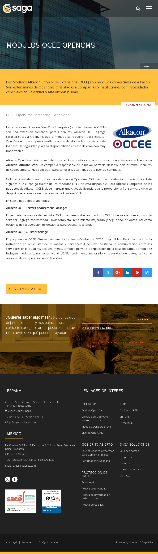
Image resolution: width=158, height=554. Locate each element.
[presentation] (108, 357)
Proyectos (148, 66)
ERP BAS (125, 416)
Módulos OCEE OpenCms (97, 426)
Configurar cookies (48, 542)
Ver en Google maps (18, 410)
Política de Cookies (93, 504)
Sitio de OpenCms (92, 432)
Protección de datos (95, 474)
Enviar (143, 319)
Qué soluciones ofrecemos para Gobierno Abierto (98, 452)
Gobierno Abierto (97, 444)
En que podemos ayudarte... (97, 327)
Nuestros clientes (130, 469)
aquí (48, 170)
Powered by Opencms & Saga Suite (134, 542)
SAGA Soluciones (134, 444)
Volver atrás (26, 289)
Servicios (125, 463)
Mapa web (27, 542)
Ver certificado (51, 501)
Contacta (125, 475)
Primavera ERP (128, 422)
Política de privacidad (94, 488)
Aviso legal (88, 482)
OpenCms (89, 404)
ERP (123, 404)
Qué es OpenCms (92, 410)
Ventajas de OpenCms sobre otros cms (95, 418)
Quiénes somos (129, 451)
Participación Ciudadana (96, 460)
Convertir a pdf (138, 105)
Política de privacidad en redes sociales (96, 496)
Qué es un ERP (129, 410)
